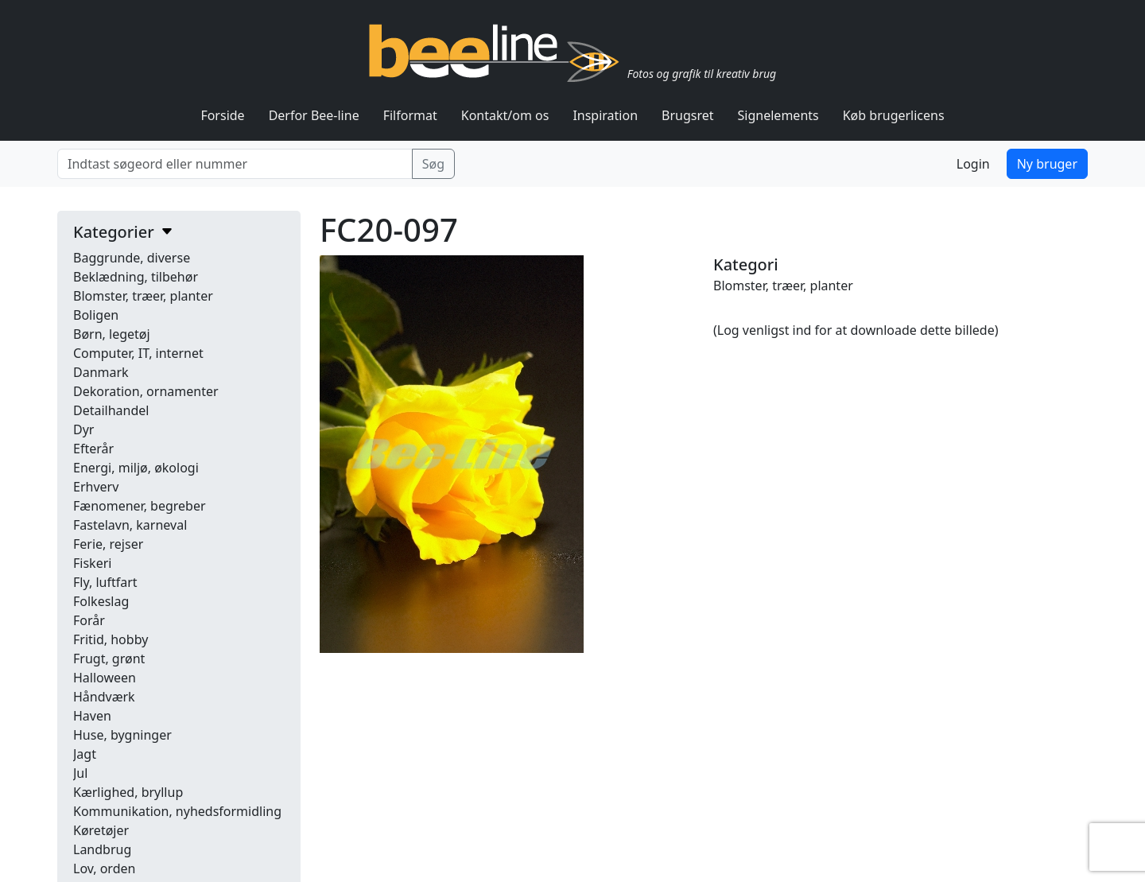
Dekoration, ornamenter (146, 391)
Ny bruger (1047, 164)
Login (973, 164)
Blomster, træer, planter (143, 296)
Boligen (95, 315)
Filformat (410, 115)
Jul (80, 773)
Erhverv (95, 486)
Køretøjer (101, 830)
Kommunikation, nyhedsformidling (177, 811)
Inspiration (605, 115)
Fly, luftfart (105, 582)
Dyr (83, 429)
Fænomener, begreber (139, 506)
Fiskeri (92, 563)
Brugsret (688, 115)
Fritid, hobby (110, 639)
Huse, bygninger (122, 735)
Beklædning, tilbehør (135, 277)
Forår (89, 620)
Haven (92, 716)
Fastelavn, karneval (130, 525)
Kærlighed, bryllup (128, 792)
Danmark (101, 372)
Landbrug (102, 849)
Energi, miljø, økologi (136, 467)
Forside (222, 115)
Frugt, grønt (109, 658)
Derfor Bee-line (314, 115)
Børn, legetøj (111, 334)
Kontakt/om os (505, 115)
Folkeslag (101, 601)
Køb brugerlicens (894, 115)
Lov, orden (104, 868)
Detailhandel (111, 410)
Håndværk (104, 696)
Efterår (93, 448)
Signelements (778, 115)
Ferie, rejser (108, 544)
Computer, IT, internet (138, 353)
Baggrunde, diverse (131, 257)
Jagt (84, 754)
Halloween (104, 677)
